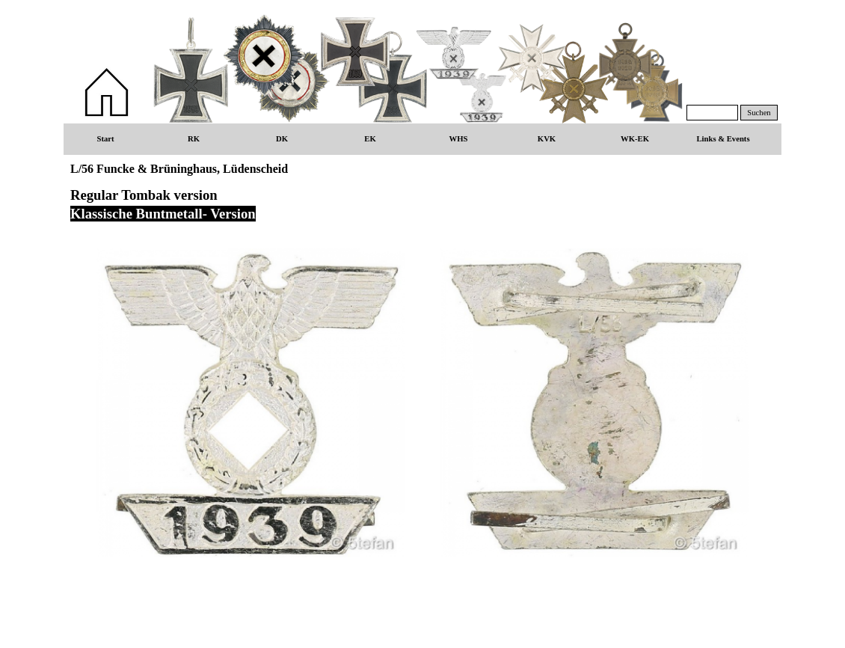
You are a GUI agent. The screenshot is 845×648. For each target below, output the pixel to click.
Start (105, 139)
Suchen (758, 112)
